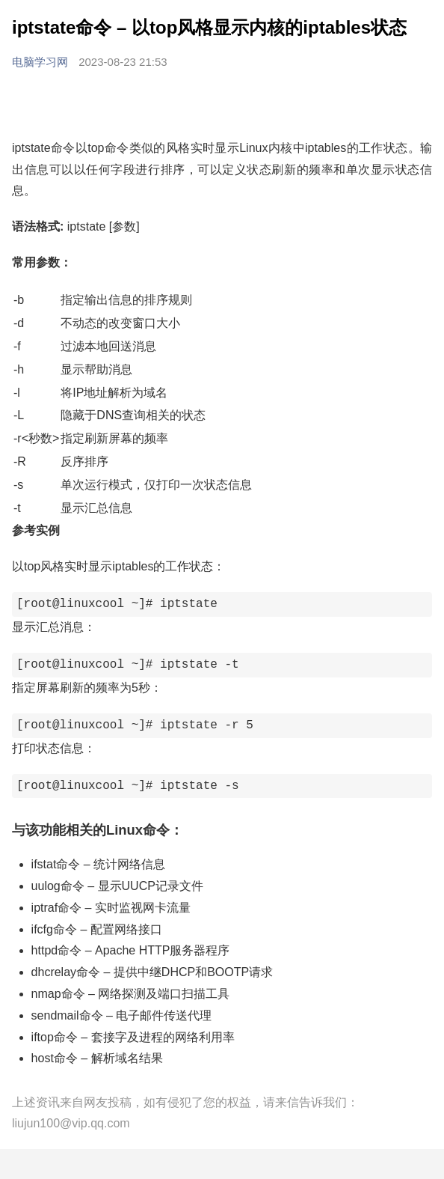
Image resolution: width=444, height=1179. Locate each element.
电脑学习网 (41, 61)
